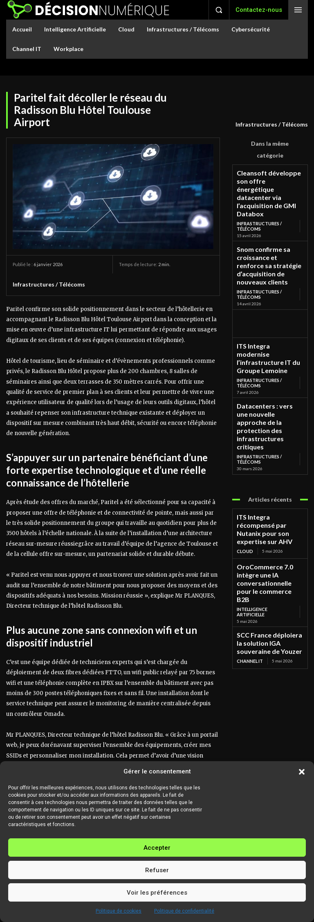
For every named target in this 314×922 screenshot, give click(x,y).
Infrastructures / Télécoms (272, 124)
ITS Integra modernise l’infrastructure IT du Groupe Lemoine (270, 309)
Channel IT (249, 528)
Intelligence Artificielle (265, 488)
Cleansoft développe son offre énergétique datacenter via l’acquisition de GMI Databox (270, 181)
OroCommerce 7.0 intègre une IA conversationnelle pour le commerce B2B (267, 474)
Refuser (157, 870)
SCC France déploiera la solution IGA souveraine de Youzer (267, 515)
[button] (302, 772)
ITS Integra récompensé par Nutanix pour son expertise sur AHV (268, 439)
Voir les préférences (157, 892)
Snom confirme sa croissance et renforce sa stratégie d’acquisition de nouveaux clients (269, 232)
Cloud (244, 453)
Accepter (157, 847)
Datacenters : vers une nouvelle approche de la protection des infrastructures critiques (264, 356)
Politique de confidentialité (184, 911)
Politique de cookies (118, 911)
